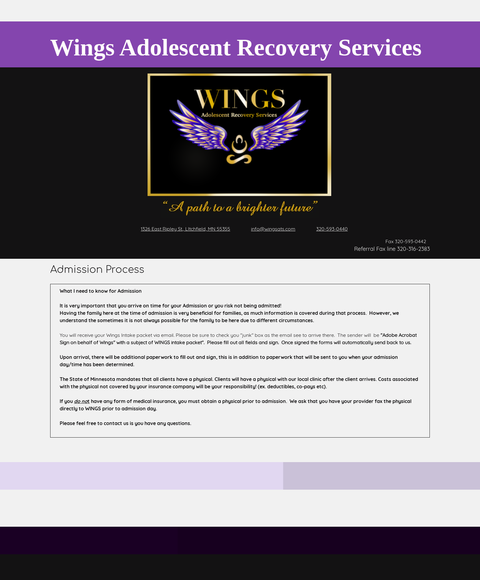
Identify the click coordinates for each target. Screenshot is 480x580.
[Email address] (269, 228)
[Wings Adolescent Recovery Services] (235, 44)
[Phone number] (328, 228)
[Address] (181, 228)
